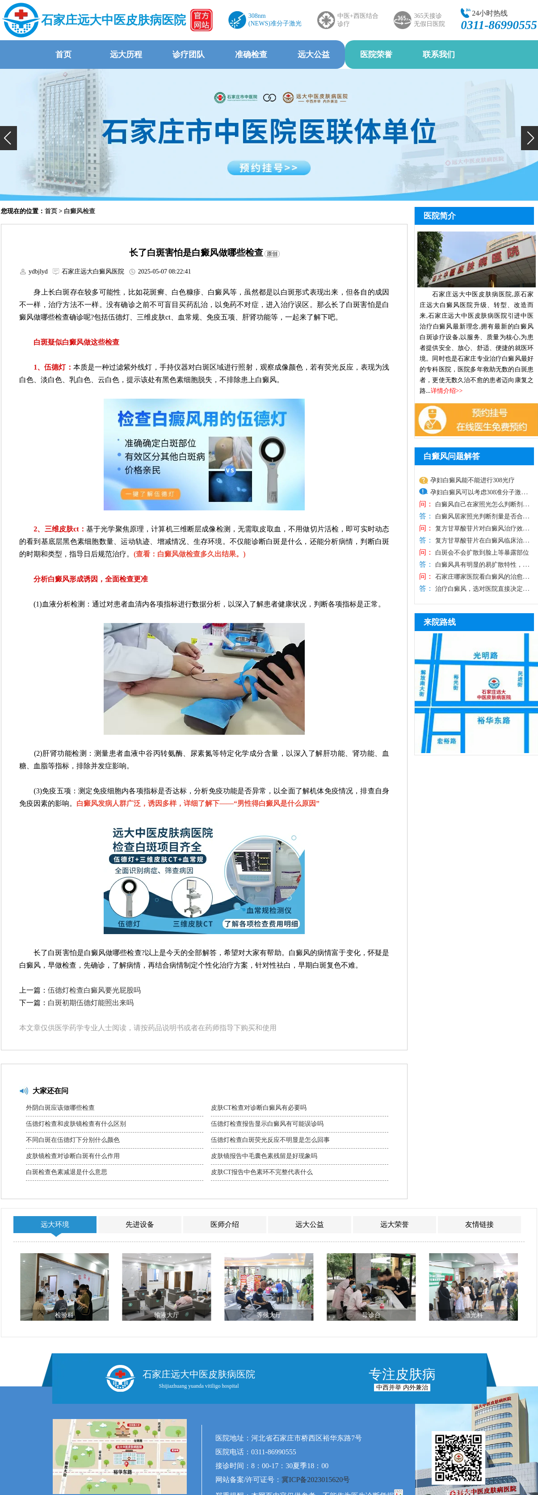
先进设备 (140, 1224)
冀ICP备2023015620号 (316, 1479)
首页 (63, 54)
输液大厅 (166, 1315)
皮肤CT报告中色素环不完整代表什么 (262, 1172)
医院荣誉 (376, 54)
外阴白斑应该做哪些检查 (60, 1107)
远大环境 (55, 1224)
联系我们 (439, 54)
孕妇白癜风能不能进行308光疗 (472, 480)
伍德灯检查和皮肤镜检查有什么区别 (76, 1123)
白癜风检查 (79, 211)
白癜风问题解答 (452, 456)
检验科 (64, 1315)
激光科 (473, 1315)
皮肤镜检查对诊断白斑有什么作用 (73, 1156)
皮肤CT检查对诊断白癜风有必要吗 (259, 1107)
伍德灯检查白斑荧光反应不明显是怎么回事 (270, 1140)
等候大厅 (269, 1315)
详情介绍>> (447, 390)
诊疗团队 (188, 54)
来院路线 (440, 622)
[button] (8, 138)
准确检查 (251, 54)
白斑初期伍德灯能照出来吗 (91, 1002)
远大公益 (314, 54)
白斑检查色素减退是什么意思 (66, 1172)
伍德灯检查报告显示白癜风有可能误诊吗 (267, 1123)
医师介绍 (224, 1224)
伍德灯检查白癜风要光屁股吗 (94, 990)
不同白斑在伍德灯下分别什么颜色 (73, 1140)
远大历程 (126, 54)
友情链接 (479, 1224)
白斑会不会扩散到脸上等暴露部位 (481, 552)
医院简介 (440, 215)
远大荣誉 (394, 1224)
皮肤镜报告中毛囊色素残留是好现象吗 (264, 1156)
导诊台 (371, 1315)
